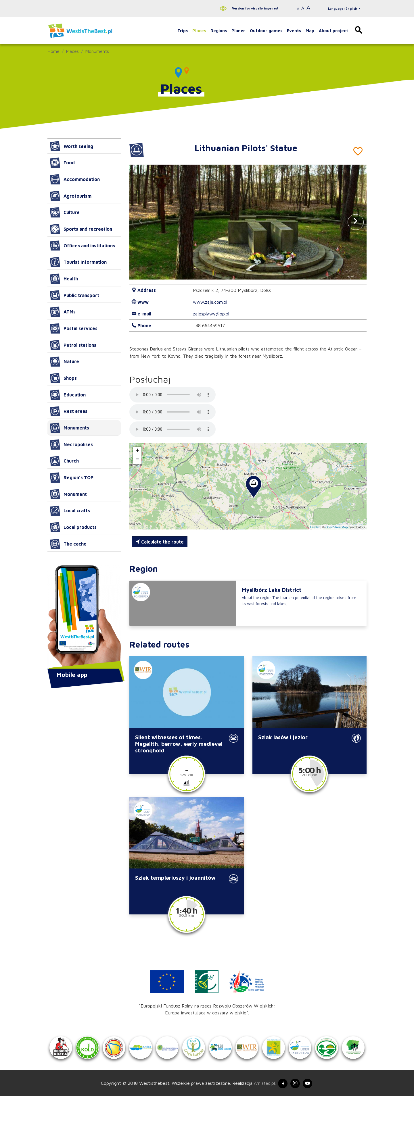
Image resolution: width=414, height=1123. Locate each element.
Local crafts (70, 511)
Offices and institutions (82, 245)
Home (53, 51)
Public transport (74, 295)
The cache (68, 544)
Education (68, 395)
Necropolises (71, 444)
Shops (63, 378)
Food (62, 162)
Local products (73, 527)
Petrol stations (73, 345)
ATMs (63, 312)
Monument (68, 494)
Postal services (73, 328)
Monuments (97, 51)
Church (64, 461)
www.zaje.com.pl (210, 302)
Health (64, 278)
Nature (64, 362)
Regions (218, 30)
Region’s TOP (71, 477)
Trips (182, 30)
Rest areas (68, 411)
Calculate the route (159, 541)
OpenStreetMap (336, 527)
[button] (356, 222)
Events (294, 30)
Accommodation (75, 179)
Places (199, 30)
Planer (238, 30)
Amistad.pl (260, 1109)
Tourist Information (78, 262)
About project (333, 30)
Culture (65, 212)
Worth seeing (71, 146)
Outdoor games (266, 30)
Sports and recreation (81, 229)
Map (310, 30)
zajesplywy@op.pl (211, 313)
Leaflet (315, 527)
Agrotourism (70, 196)
